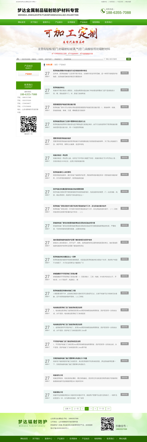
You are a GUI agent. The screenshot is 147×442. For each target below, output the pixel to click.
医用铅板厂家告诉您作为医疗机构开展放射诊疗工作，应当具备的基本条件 (79, 206)
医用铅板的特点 (58, 87)
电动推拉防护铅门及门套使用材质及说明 (67, 324)
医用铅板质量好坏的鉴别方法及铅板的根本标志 (70, 70)
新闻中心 (46, 22)
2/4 (108, 409)
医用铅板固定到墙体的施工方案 (64, 291)
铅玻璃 (41, 59)
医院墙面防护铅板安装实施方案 (64, 104)
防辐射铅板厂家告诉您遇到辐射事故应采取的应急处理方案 (74, 223)
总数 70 (67, 409)
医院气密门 (48, 59)
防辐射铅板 (67, 59)
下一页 (101, 409)
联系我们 (112, 2)
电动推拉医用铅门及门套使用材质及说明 (67, 307)
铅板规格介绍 (58, 392)
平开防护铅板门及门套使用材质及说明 (67, 341)
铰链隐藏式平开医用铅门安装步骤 (65, 274)
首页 (56, 65)
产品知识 (83, 22)
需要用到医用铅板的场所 (62, 138)
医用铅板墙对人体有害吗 (62, 172)
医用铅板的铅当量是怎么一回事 (64, 257)
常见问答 (120, 2)
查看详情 (124, 73)
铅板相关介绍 (58, 375)
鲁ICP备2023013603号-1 (59, 428)
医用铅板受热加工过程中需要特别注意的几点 (69, 121)
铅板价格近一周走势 (60, 155)
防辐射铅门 (58, 59)
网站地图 (128, 2)
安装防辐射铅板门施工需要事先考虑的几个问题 (70, 358)
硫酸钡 (34, 59)
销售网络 (96, 22)
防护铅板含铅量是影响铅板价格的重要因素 (68, 189)
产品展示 (59, 22)
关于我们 (34, 22)
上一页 (76, 409)
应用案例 (71, 22)
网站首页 (21, 22)
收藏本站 (104, 2)
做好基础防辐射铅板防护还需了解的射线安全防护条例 (72, 240)
